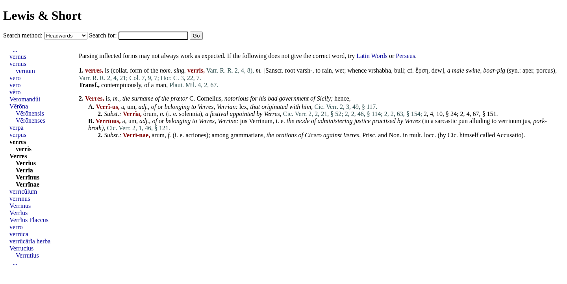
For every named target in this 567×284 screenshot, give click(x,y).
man (161, 85)
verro (16, 227)
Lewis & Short (42, 15)
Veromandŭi (24, 99)
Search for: (104, 35)
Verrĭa (24, 170)
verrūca (18, 234)
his (263, 98)
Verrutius (27, 255)
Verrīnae (27, 184)
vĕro (14, 92)
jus (243, 121)
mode (302, 121)
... (15, 49)
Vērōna (18, 106)
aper (528, 70)
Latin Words (371, 55)
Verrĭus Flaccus (28, 220)
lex (243, 106)
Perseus (405, 55)
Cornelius (209, 98)
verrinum (509, 121)
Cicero (313, 135)
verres (17, 141)
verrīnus (19, 198)
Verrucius (21, 248)
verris (24, 149)
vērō (14, 78)
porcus (544, 70)
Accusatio (508, 135)
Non (394, 135)
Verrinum (260, 121)
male (458, 70)
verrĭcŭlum (23, 191)
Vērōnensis (30, 113)
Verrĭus (26, 163)
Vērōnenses (30, 120)
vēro (14, 85)
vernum (25, 70)
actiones (195, 135)
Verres (205, 106)
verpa (16, 127)
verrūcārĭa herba (29, 241)
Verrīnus (27, 177)
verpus (17, 134)
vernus (17, 56)
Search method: (23, 35)
